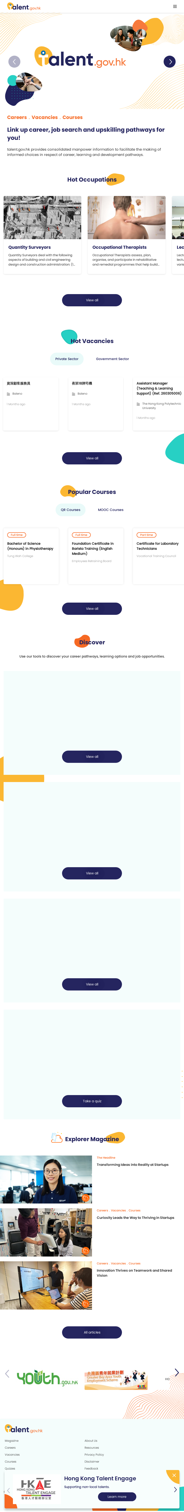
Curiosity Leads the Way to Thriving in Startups (135, 1218)
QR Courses (70, 511)
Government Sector (112, 360)
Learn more (117, 1496)
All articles (92, 1333)
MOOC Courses (110, 511)
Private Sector (66, 360)
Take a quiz (92, 1102)
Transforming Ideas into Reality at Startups (133, 1165)
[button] (170, 62)
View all (92, 301)
